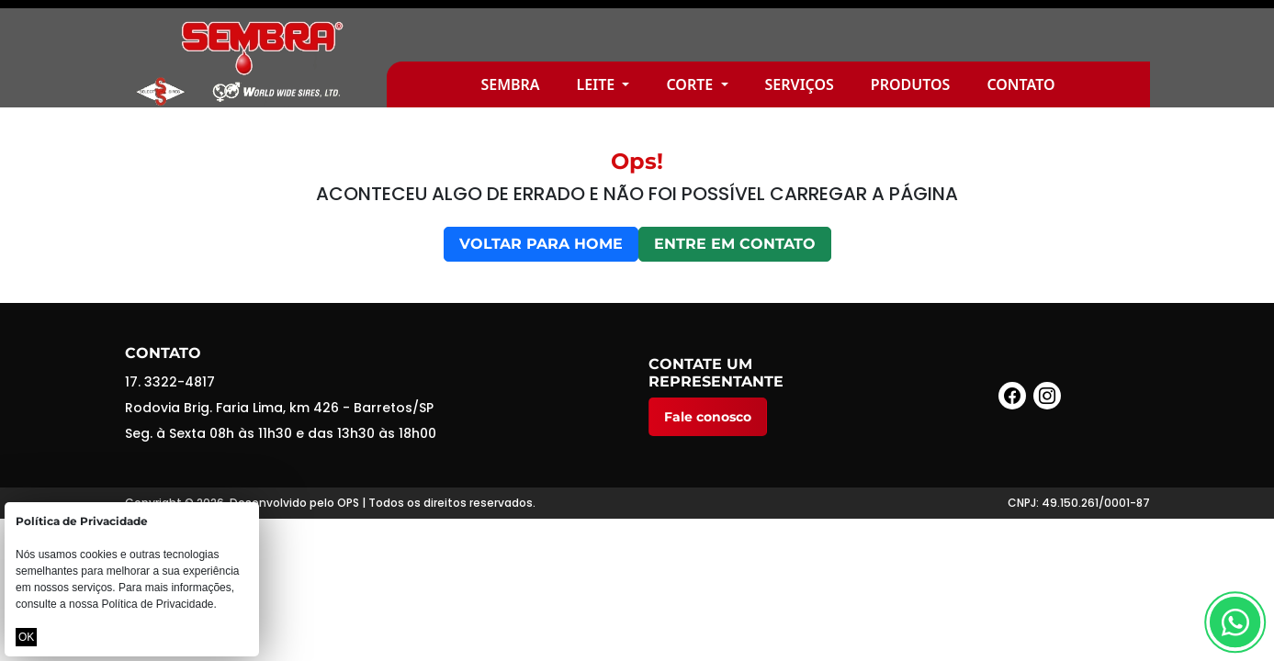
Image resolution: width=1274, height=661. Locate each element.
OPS (348, 502)
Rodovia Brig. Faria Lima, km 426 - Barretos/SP (279, 407)
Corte (691, 84)
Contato (1020, 84)
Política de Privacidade (157, 604)
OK (26, 637)
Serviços (799, 84)
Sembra (509, 84)
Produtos (911, 84)
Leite (598, 84)
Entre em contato (735, 243)
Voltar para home (541, 243)
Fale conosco (707, 417)
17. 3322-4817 (170, 382)
